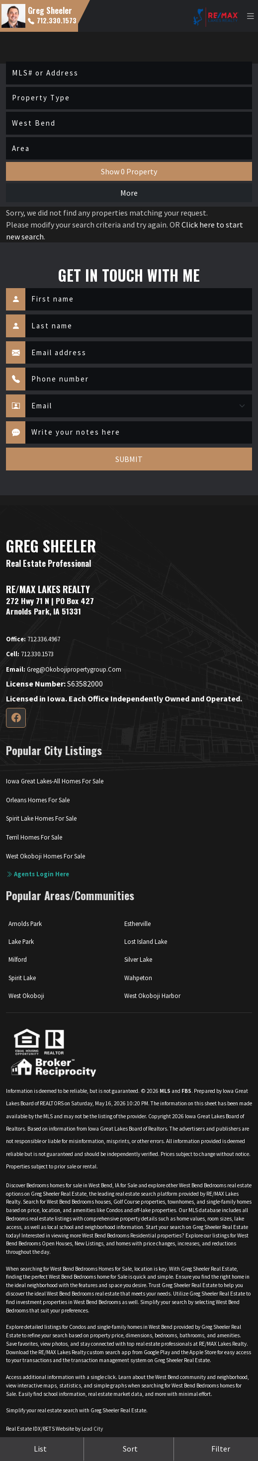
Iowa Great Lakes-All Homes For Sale (54, 781)
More (129, 193)
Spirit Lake (22, 978)
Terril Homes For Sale (34, 837)
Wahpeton (138, 978)
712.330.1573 (52, 20)
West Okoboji (26, 996)
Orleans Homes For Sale (38, 800)
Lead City (92, 1428)
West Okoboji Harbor (152, 996)
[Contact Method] (138, 405)
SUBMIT (129, 459)
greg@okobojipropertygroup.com (63, 669)
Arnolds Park (25, 923)
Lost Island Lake (145, 941)
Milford (17, 959)
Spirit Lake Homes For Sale (41, 818)
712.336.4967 (33, 639)
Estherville (137, 923)
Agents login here (37, 874)
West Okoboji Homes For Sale (45, 856)
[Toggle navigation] (250, 16)
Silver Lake (138, 959)
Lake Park (21, 941)
